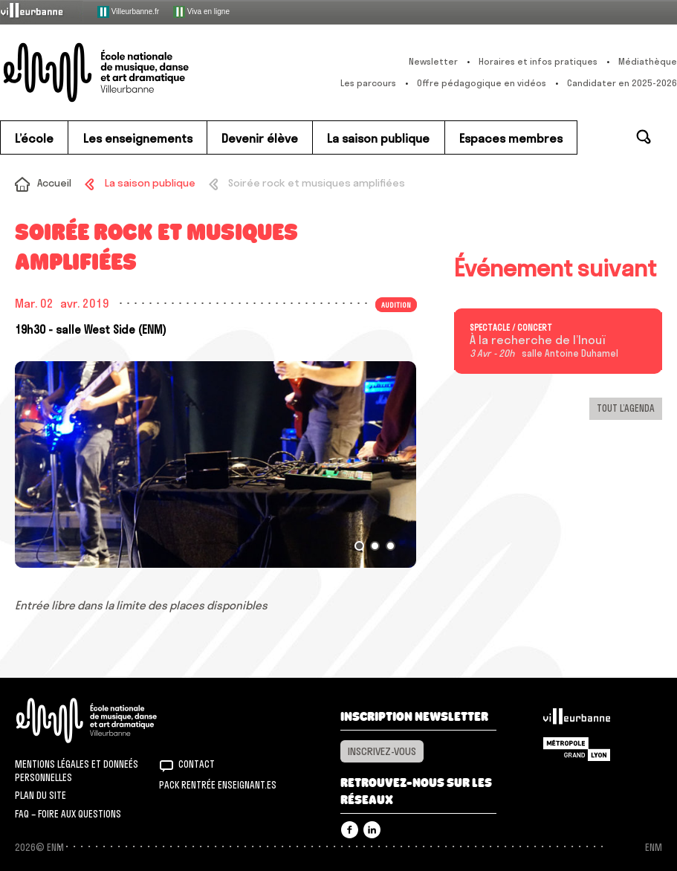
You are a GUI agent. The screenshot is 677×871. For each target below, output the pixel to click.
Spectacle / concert (511, 328)
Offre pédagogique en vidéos (481, 82)
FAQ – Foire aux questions (68, 814)
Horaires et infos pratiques (538, 61)
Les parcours (368, 82)
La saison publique (150, 183)
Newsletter (433, 61)
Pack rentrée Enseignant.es (217, 785)
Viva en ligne (201, 12)
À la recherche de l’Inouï (538, 340)
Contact (196, 764)
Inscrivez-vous (382, 751)
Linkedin (372, 829)
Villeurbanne (576, 720)
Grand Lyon (576, 749)
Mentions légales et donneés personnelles (76, 770)
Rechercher (643, 136)
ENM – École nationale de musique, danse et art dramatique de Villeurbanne (122, 72)
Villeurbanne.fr (128, 12)
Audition (396, 304)
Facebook (349, 829)
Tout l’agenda (626, 408)
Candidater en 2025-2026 (622, 82)
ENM (106, 720)
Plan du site (40, 795)
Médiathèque (647, 61)
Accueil (54, 183)
